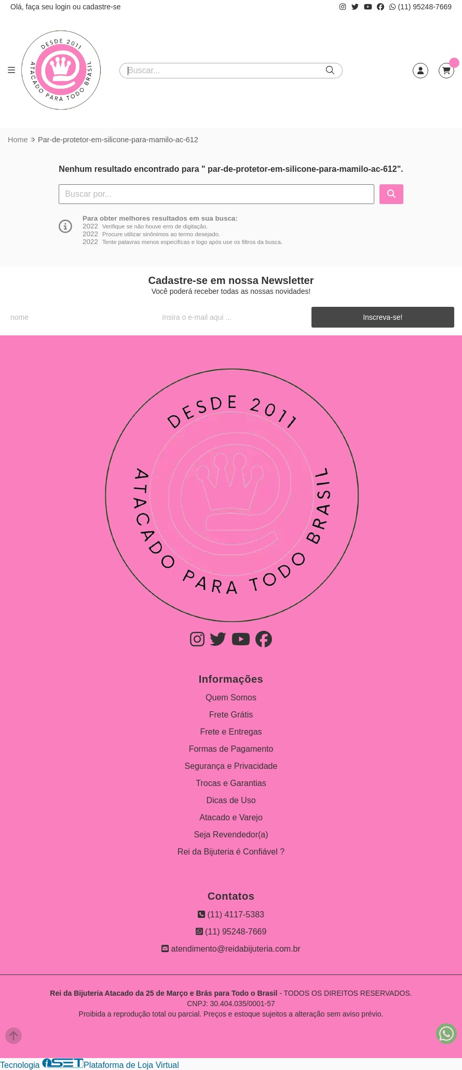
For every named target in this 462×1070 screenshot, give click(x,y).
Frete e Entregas (231, 731)
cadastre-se (101, 7)
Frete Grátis (231, 714)
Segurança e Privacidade (231, 766)
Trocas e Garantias (231, 783)
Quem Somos (231, 697)
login (63, 7)
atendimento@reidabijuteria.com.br (231, 948)
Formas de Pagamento (231, 748)
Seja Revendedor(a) (231, 834)
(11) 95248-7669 (420, 7)
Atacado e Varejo (231, 817)
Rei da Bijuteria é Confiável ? (231, 851)
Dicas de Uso (230, 800)
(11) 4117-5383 (231, 914)
